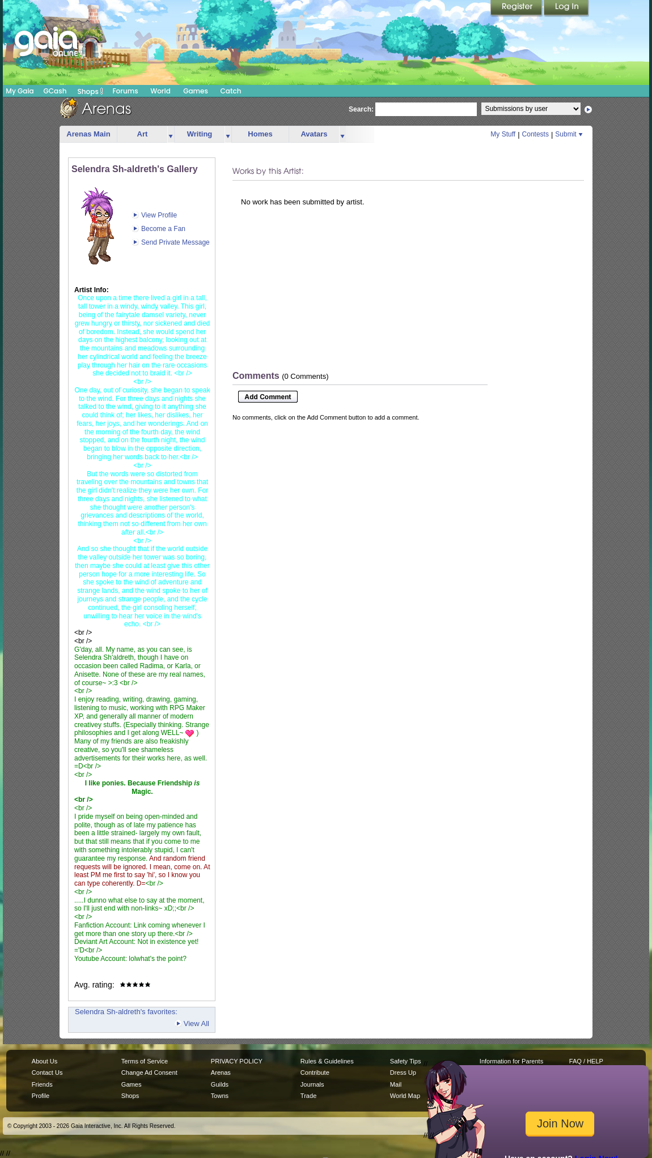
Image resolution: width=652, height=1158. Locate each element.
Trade (308, 1095)
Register (517, 8)
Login (566, 8)
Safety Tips (405, 1061)
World (160, 91)
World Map (405, 1095)
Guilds (219, 1084)
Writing (200, 134)
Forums (125, 91)
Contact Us (47, 1072)
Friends (42, 1084)
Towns (219, 1095)
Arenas (221, 1072)
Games (195, 91)
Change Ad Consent (149, 1072)
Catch (231, 91)
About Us (44, 1061)
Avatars (313, 134)
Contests (535, 134)
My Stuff (502, 134)
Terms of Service (144, 1061)
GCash (55, 91)
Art (142, 134)
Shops (90, 91)
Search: (361, 109)
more (170, 134)
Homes (260, 134)
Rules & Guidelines (327, 1061)
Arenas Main (88, 134)
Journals (312, 1084)
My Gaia (19, 91)
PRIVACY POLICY (237, 1061)
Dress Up (403, 1072)
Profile (40, 1095)
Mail (395, 1084)
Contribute (314, 1072)
